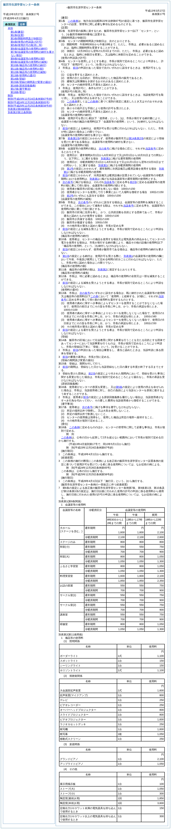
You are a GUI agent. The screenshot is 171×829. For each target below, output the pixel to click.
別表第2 (102, 269)
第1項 (66, 256)
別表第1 (105, 158)
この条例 (73, 20)
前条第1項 (74, 138)
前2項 (133, 182)
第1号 (70, 168)
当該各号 (150, 148)
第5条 (119, 386)
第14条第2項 (136, 138)
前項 (75, 67)
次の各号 (104, 148)
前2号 (70, 195)
